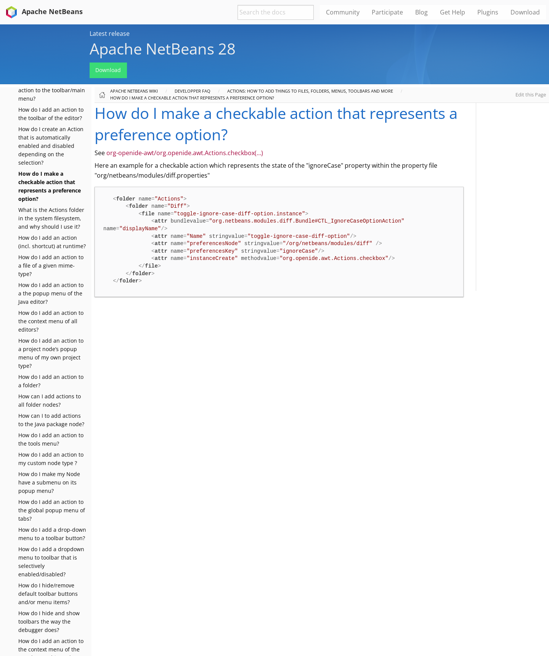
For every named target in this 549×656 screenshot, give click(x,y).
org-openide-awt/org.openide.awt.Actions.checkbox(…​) (184, 153)
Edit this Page (530, 94)
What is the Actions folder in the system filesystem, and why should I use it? (51, 218)
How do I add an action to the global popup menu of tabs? (51, 510)
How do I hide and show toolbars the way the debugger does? (49, 621)
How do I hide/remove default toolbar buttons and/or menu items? (48, 594)
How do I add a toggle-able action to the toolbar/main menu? (52, 90)
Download (108, 70)
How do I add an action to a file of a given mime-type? (50, 265)
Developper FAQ (192, 91)
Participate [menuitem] (387, 12)
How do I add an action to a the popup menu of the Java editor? (50, 293)
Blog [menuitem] (421, 12)
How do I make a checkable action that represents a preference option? (192, 98)
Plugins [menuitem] (487, 12)
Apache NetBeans (43, 11)
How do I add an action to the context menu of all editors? (50, 321)
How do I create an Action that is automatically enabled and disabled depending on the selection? (50, 145)
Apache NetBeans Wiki (134, 91)
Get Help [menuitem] (452, 12)
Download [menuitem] (525, 12)
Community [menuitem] (343, 12)
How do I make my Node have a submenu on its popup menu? (49, 482)
